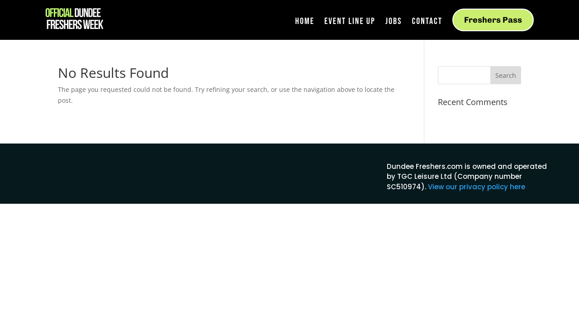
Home (304, 22)
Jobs (393, 22)
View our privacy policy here (476, 187)
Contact (427, 22)
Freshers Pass (493, 20)
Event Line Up (349, 22)
